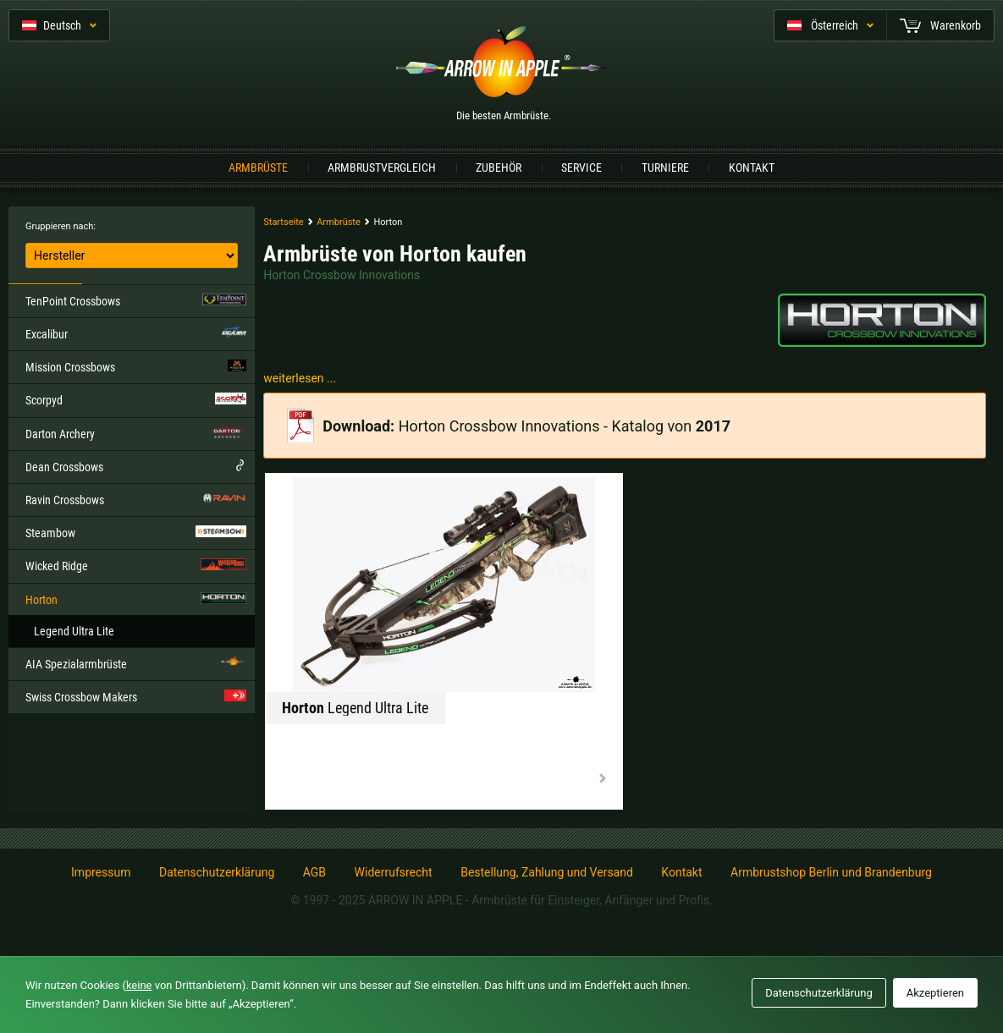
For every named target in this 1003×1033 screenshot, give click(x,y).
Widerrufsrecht (394, 872)
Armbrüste (258, 167)
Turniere (665, 167)
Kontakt (751, 167)
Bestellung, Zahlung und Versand (546, 872)
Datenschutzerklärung (216, 872)
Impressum (100, 872)
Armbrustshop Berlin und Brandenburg (831, 872)
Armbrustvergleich (382, 167)
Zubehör (498, 167)
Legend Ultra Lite (74, 631)
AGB (314, 872)
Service (581, 167)
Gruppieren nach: (60, 226)
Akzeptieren (935, 992)
